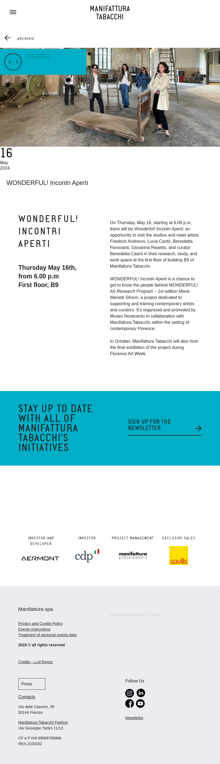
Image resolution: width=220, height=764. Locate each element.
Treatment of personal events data (47, 635)
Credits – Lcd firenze (35, 662)
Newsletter (134, 718)
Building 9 (38, 55)
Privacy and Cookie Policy (40, 623)
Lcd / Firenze (149, 614)
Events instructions (34, 629)
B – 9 (13, 62)
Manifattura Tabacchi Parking (43, 722)
